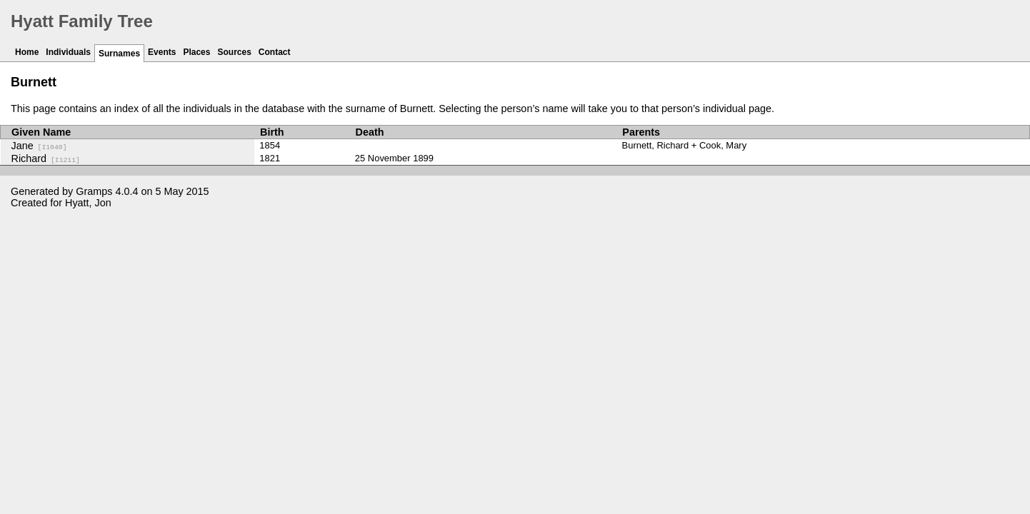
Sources (234, 52)
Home (27, 52)
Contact (275, 52)
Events (162, 52)
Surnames (119, 54)
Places (196, 52)
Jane (39, 145)
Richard (45, 158)
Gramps (94, 191)
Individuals (68, 52)
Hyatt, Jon (88, 202)
